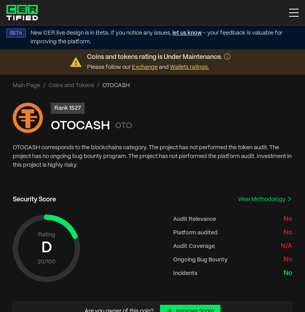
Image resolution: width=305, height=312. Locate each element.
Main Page (26, 85)
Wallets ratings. (189, 67)
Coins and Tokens (71, 85)
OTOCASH (80, 126)
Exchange (145, 67)
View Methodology (265, 199)
